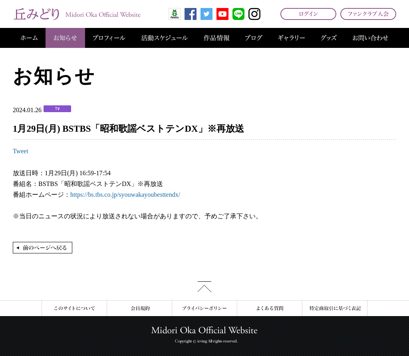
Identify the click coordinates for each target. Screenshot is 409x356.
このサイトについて (74, 308)
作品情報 (216, 38)
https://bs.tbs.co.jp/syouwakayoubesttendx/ (125, 194)
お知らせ (65, 38)
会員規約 (139, 308)
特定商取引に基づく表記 (334, 308)
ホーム (29, 38)
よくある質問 (269, 308)
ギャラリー (291, 38)
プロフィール (109, 38)
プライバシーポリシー (204, 308)
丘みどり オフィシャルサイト (77, 14)
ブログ (253, 38)
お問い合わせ (370, 38)
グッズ (329, 38)
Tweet (20, 151)
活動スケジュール (164, 38)
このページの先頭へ (204, 286)
